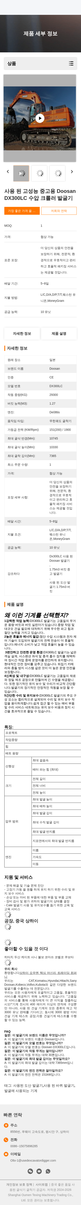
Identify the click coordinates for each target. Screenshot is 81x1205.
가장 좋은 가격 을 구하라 (25, 211)
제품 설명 (59, 333)
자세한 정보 (22, 333)
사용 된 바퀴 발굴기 (59, 1085)
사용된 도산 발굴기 (28, 1085)
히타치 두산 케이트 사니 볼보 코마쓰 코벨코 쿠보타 (39, 957)
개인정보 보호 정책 (19, 1184)
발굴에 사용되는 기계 (20, 1091)
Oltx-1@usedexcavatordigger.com (33, 1160)
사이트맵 (42, 1184)
